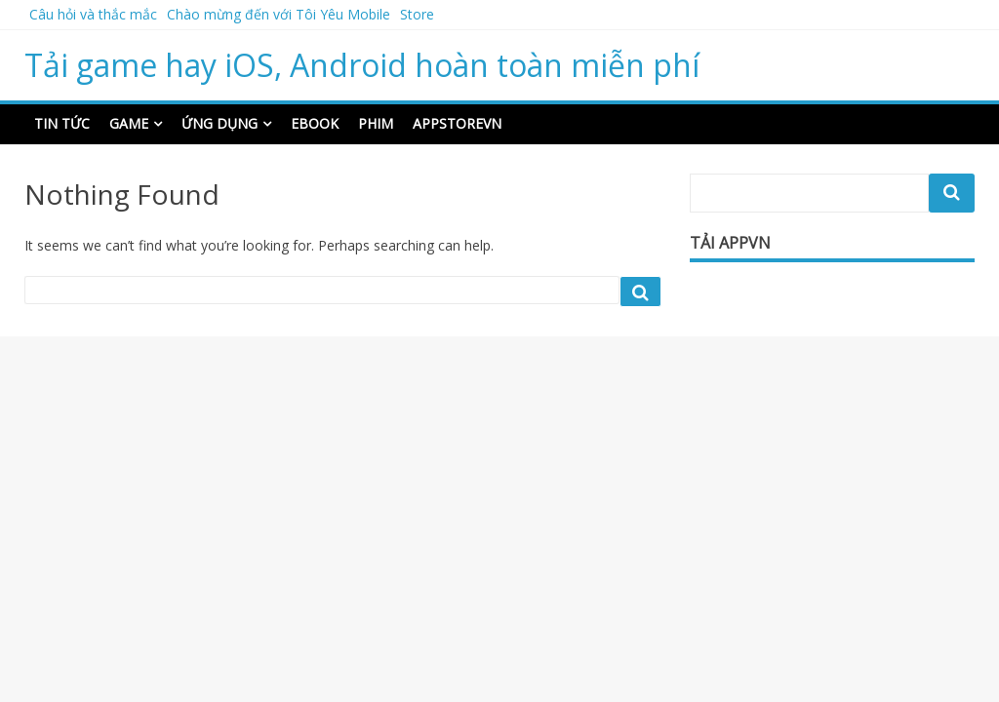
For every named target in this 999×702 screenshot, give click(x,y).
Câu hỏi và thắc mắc (93, 14)
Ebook (315, 123)
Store (417, 14)
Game (128, 123)
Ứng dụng (219, 123)
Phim (375, 123)
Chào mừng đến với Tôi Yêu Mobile (278, 14)
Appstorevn (457, 123)
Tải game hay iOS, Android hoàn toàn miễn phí (361, 65)
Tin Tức (62, 123)
